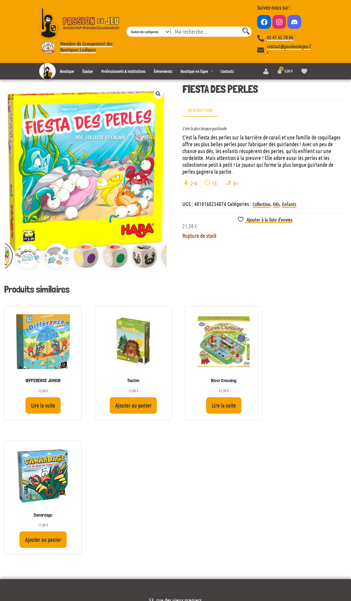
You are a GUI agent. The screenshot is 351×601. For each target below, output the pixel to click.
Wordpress (76, 577)
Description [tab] (200, 110)
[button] (158, 94)
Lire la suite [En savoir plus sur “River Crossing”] (219, 405)
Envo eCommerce (296, 577)
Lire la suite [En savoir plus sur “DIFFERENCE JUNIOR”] (42, 405)
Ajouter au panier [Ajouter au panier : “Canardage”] (308, 405)
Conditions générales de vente (175, 562)
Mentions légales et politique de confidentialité (175, 553)
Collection (261, 204)
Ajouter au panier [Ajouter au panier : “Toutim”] (130, 405)
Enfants (289, 204)
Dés (276, 204)
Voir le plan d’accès (175, 485)
